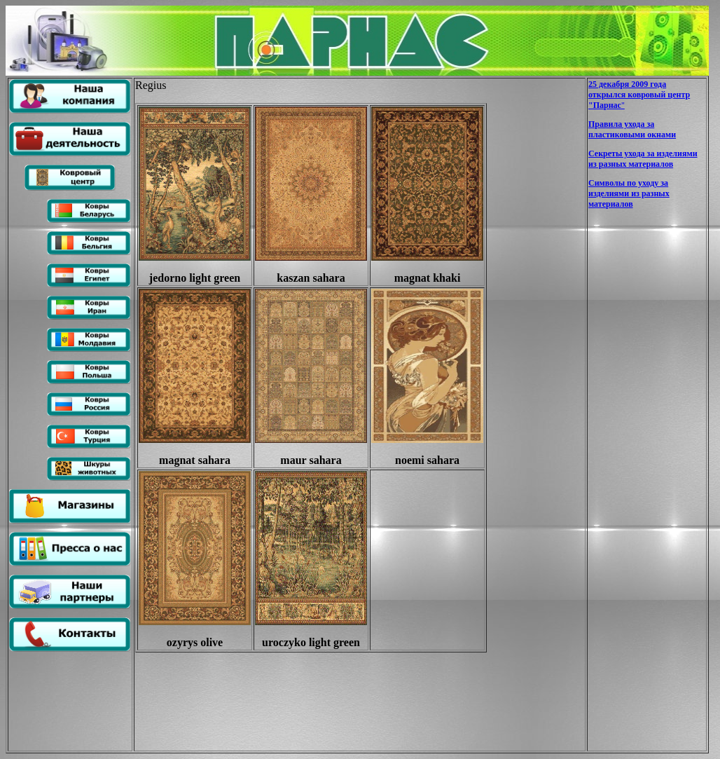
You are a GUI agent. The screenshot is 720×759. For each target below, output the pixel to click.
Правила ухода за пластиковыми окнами (632, 129)
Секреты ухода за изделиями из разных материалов (643, 159)
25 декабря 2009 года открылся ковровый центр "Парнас (639, 94)
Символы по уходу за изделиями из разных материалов (629, 193)
